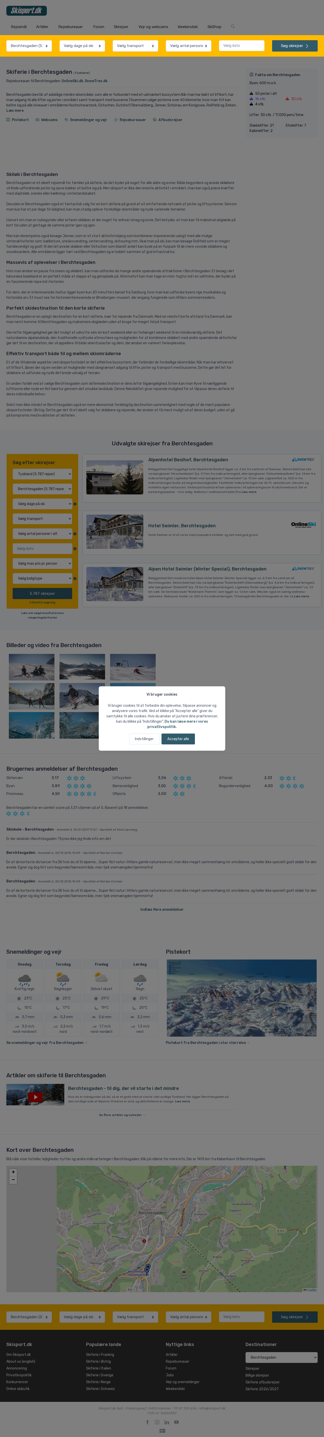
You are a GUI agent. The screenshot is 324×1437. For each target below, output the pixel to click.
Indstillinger (144, 739)
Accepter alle (178, 739)
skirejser (295, 45)
